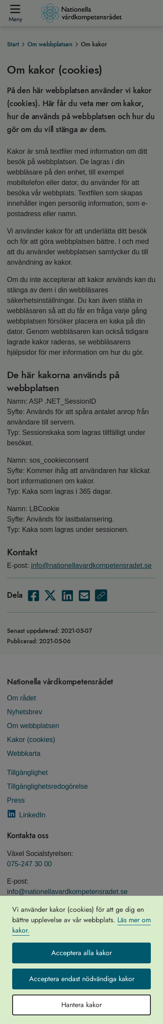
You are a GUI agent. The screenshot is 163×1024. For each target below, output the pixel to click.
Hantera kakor (81, 1005)
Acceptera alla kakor (81, 953)
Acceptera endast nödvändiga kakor (81, 979)
